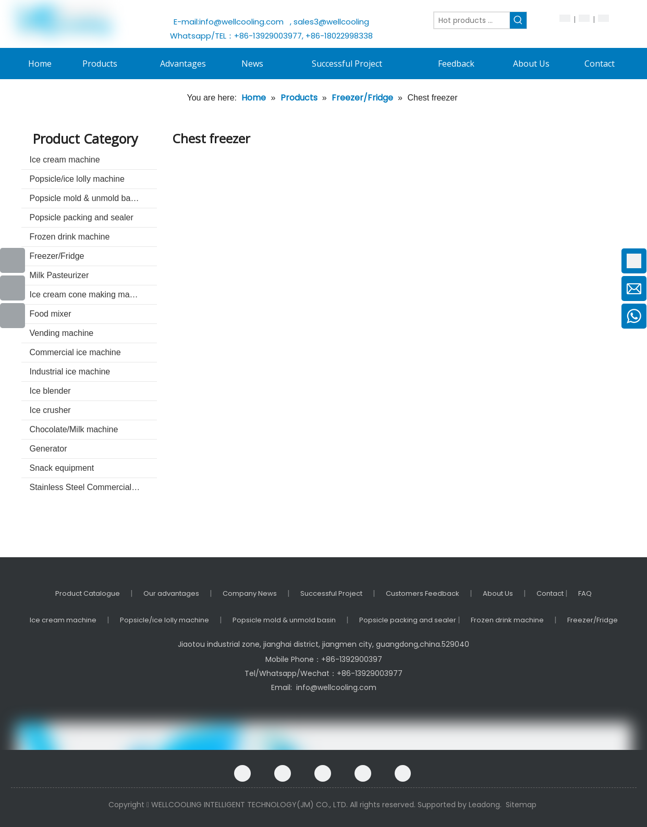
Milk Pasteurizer (59, 275)
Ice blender (50, 390)
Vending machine (62, 333)
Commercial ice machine (75, 352)
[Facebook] (242, 773)
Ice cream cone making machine (90, 294)
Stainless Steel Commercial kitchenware (93, 487)
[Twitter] (363, 773)
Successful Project (331, 593)
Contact (550, 593)
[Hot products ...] (472, 20)
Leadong (484, 804)
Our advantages (171, 593)
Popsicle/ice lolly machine (77, 178)
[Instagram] (403, 773)
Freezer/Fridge (57, 256)
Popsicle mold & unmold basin (85, 198)
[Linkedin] (322, 773)
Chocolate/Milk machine (74, 429)
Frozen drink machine (70, 236)
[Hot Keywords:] (518, 20)
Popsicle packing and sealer (81, 217)
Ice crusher (50, 410)
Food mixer (50, 313)
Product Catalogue (87, 593)
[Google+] (282, 773)
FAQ (585, 593)
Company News (250, 593)
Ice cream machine (65, 159)
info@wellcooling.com (243, 21)
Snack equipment (62, 467)
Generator (48, 448)
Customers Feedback (422, 593)
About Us (498, 593)
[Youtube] (12, 287)
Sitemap (521, 804)
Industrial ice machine (70, 371)
